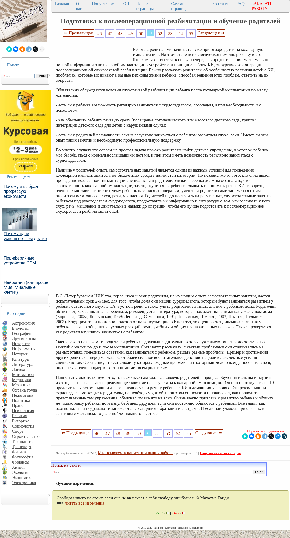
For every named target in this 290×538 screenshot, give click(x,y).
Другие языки (24, 338)
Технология (22, 441)
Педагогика (22, 395)
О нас (79, 6)
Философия (22, 456)
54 (180, 33)
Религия (19, 415)
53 (170, 33)
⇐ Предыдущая (78, 32)
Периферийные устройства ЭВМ (20, 260)
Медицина (21, 379)
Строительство (26, 436)
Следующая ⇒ (211, 32)
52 (160, 33)
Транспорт (21, 446)
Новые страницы (145, 6)
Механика (21, 384)
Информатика (24, 348)
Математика (23, 374)
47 (110, 33)
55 (191, 33)
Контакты (220, 3)
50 (141, 33)
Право (17, 405)
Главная (62, 3)
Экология (20, 472)
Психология (23, 410)
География (21, 333)
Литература (22, 364)
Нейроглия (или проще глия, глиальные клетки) (26, 287)
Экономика (22, 477)
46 (99, 33)
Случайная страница (181, 6)
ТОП (125, 3)
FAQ (240, 3)
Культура (20, 359)
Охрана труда (24, 390)
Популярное (103, 3)
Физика (19, 451)
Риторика (20, 420)
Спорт (17, 431)
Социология (23, 426)
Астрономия (23, 323)
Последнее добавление (190, 527)
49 (130, 33)
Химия (18, 467)
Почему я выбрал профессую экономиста (21, 191)
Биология (20, 328)
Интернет (21, 343)
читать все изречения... (86, 503)
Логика (18, 369)
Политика (21, 400)
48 (120, 33)
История (20, 353)
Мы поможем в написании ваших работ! (135, 452)
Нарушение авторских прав (220, 453)
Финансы (20, 462)
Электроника (24, 482)
